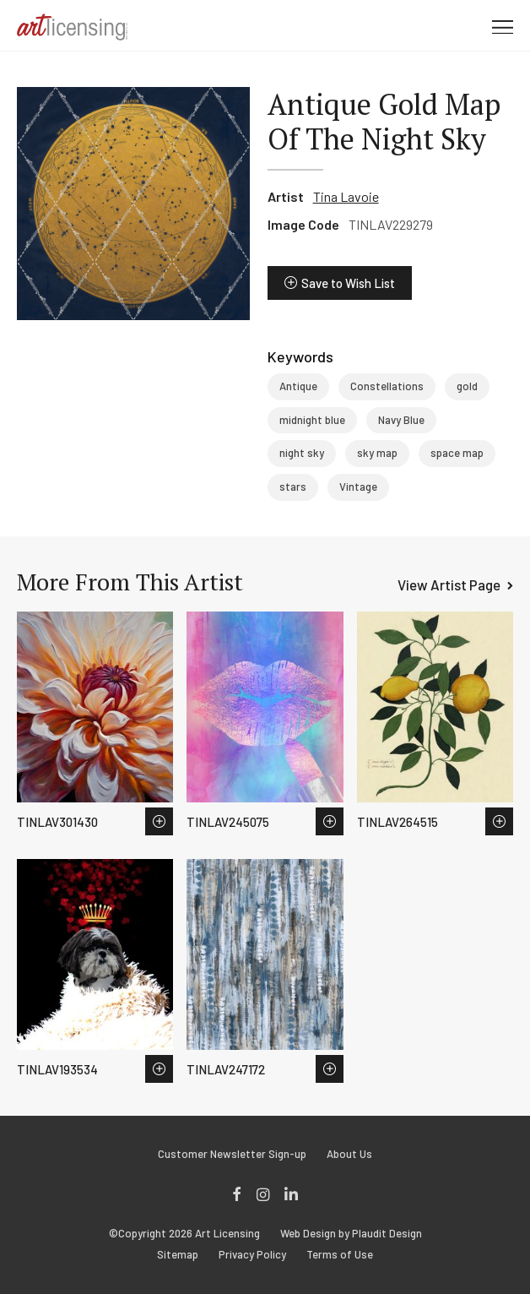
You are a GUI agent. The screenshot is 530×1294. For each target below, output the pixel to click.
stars (292, 486)
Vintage (358, 486)
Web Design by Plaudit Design (351, 1233)
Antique (298, 386)
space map (457, 452)
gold (467, 386)
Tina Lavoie (346, 196)
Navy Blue (401, 420)
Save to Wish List (348, 283)
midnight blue (312, 420)
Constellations (387, 386)
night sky (301, 452)
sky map (377, 452)
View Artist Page (449, 584)
